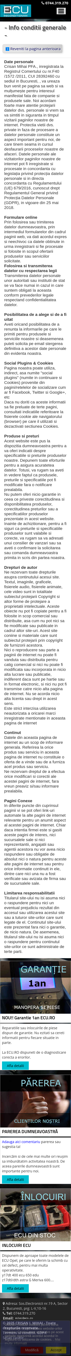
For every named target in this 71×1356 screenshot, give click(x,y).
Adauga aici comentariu (21, 1141)
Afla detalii (15, 1065)
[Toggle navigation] (61, 10)
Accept (56, 1350)
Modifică (31, 1350)
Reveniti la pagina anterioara (33, 48)
